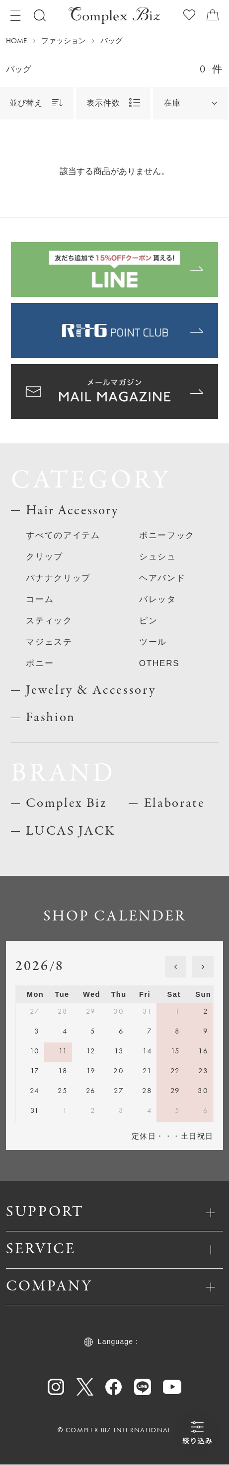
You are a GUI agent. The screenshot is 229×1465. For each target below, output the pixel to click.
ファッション (63, 41)
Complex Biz (67, 804)
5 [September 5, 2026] (177, 1110)
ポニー (40, 663)
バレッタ (157, 599)
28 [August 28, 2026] (147, 1091)
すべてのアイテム (63, 535)
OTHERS (159, 663)
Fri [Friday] (145, 995)
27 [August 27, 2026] (119, 1091)
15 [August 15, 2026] (175, 1051)
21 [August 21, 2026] (147, 1071)
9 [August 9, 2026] (205, 1031)
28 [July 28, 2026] (63, 1011)
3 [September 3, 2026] (121, 1110)
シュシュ (157, 556)
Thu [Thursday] (119, 995)
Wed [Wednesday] (91, 995)
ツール (153, 642)
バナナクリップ (58, 578)
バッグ (111, 41)
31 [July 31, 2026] (147, 1011)
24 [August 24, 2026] (35, 1091)
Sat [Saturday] (174, 995)
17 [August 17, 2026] (35, 1071)
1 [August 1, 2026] (177, 1011)
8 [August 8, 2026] (177, 1031)
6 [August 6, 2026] (121, 1031)
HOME (16, 41)
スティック (49, 620)
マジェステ (49, 642)
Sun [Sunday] (203, 995)
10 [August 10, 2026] (35, 1051)
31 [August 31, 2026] (35, 1110)
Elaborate (174, 804)
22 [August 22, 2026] (175, 1071)
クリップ (44, 556)
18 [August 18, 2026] (63, 1071)
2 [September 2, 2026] (92, 1110)
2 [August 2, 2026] (205, 1011)
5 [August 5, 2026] (92, 1031)
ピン (148, 620)
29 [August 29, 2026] (175, 1091)
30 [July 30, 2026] (118, 1011)
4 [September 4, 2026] (149, 1110)
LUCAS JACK (70, 831)
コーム (40, 599)
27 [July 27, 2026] (35, 1011)
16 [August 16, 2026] (203, 1051)
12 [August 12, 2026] (91, 1051)
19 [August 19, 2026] (91, 1071)
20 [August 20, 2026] (118, 1071)
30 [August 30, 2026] (203, 1091)
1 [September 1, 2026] (65, 1110)
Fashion (51, 718)
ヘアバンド (162, 578)
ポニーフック (167, 535)
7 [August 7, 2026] (149, 1031)
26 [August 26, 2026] (91, 1091)
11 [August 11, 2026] (63, 1051)
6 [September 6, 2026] (205, 1110)
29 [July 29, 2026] (91, 1011)
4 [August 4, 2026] (65, 1031)
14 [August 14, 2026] (147, 1051)
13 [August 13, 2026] (119, 1051)
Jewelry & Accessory (90, 690)
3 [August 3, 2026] (36, 1031)
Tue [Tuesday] (62, 995)
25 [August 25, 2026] (63, 1091)
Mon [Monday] (35, 995)
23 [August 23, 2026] (203, 1071)
